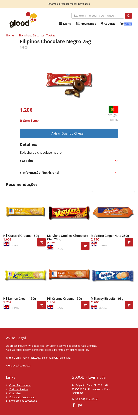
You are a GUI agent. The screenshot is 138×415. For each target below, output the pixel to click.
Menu (64, 24)
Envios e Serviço (18, 389)
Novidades (86, 24)
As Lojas (108, 24)
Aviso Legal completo (18, 365)
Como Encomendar (20, 385)
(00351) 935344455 (87, 399)
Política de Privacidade (22, 397)
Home (10, 35)
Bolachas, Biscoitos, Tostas (37, 35)
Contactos (15, 393)
